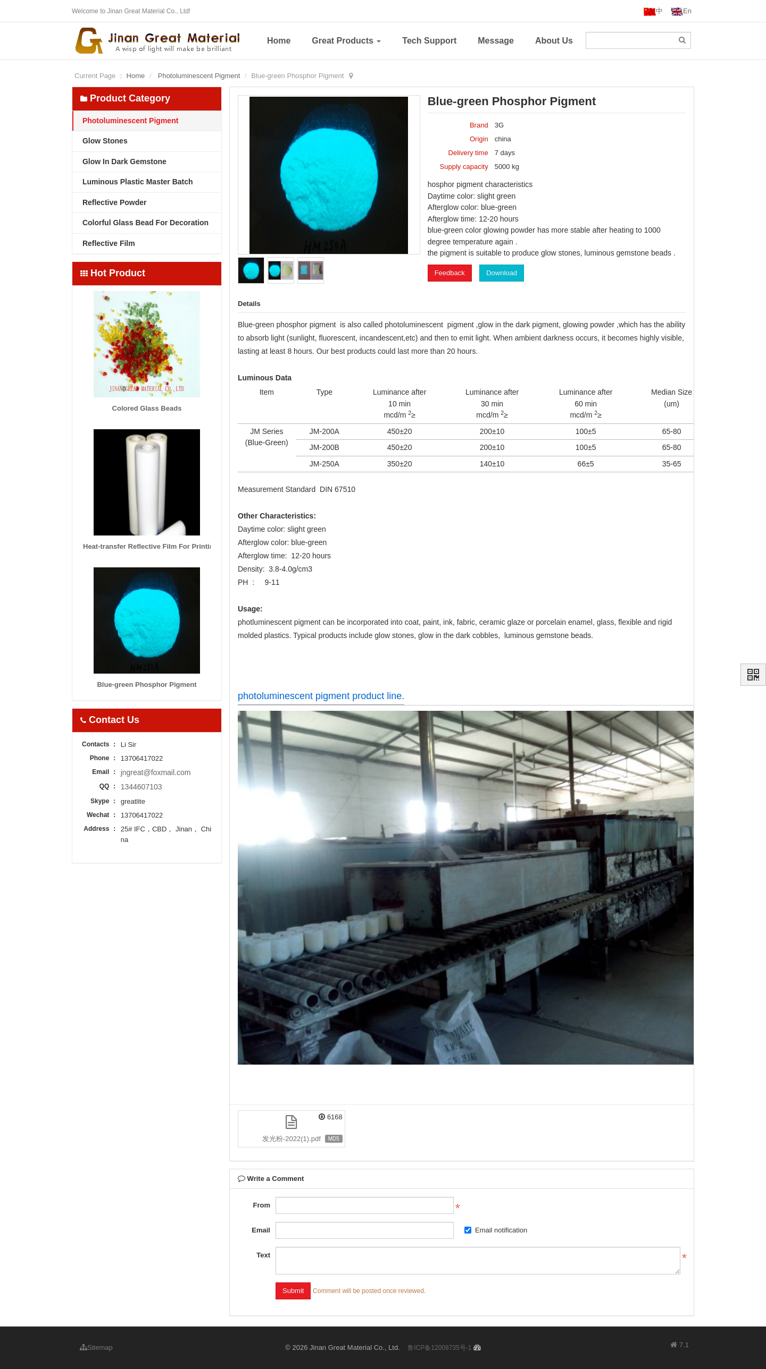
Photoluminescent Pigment (199, 76)
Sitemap (96, 1347)
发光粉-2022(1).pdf (291, 1139)
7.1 (679, 1345)
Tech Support (429, 40)
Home (278, 40)
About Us (554, 40)
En (681, 11)
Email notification (495, 1230)
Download (501, 273)
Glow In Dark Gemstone (123, 161)
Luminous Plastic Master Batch (136, 181)
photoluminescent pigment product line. (321, 696)
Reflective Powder (113, 202)
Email (261, 1230)
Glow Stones (104, 141)
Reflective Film (107, 243)
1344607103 (141, 787)
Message (496, 40)
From (261, 1205)
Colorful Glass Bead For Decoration (144, 222)
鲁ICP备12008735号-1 (439, 1347)
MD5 (333, 1139)
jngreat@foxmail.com (156, 772)
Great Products (346, 40)
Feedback (450, 273)
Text (263, 1255)
